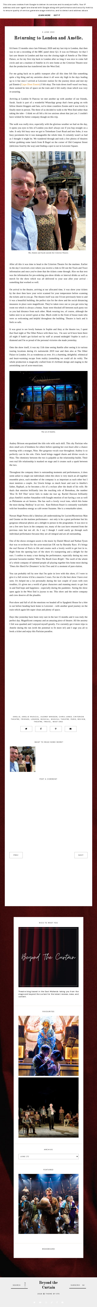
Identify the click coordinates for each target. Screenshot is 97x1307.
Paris (73, 719)
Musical (45, 719)
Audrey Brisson (49, 717)
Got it (57, 15)
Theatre (38, 722)
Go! (25, 1285)
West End (58, 722)
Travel (47, 722)
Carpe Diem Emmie (30, 84)
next (81, 855)
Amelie (16, 717)
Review (81, 719)
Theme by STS (53, 1294)
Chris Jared (65, 717)
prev (16, 855)
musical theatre (60, 719)
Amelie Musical (30, 717)
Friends (25, 719)
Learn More (44, 15)
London (35, 719)
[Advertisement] (48, 880)
